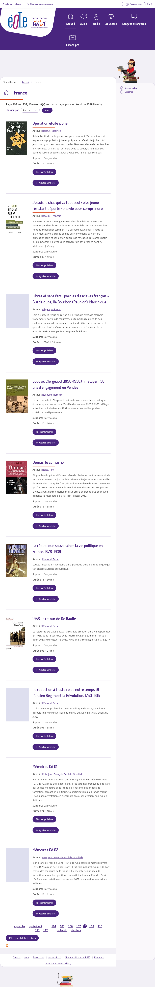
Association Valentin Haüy (58, 963)
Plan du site (38, 957)
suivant (62, 930)
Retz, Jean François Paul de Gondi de (62, 774)
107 (78, 926)
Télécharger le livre (44, 171)
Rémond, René (50, 626)
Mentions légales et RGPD (77, 957)
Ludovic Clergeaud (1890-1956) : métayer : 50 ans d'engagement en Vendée (69, 384)
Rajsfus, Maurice (51, 130)
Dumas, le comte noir (49, 462)
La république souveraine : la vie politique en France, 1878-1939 (68, 548)
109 (91, 926)
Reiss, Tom (48, 469)
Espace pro (72, 45)
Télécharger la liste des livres (22, 937)
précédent (35, 926)
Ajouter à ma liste (47, 182)
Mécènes (99, 957)
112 (45, 930)
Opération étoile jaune (50, 123)
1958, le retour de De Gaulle (54, 618)
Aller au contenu (13, 4)
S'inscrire (129, 91)
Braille (96, 23)
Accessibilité (54, 957)
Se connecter (131, 87)
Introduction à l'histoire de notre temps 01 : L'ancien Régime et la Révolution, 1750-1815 (66, 692)
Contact (16, 957)
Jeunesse (111, 23)
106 (70, 926)
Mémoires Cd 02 (45, 849)
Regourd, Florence (52, 394)
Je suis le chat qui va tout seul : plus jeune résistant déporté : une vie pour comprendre (68, 205)
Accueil (25, 82)
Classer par (12, 110)
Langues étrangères (134, 23)
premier (19, 926)
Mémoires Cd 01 (45, 766)
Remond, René (50, 559)
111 (37, 930)
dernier (76, 930)
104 (53, 926)
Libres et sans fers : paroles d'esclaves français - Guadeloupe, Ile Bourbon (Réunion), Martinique (71, 298)
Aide (26, 957)
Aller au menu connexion (41, 4)
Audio (83, 23)
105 (62, 926)
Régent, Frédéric (51, 309)
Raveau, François (51, 215)
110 (100, 926)
